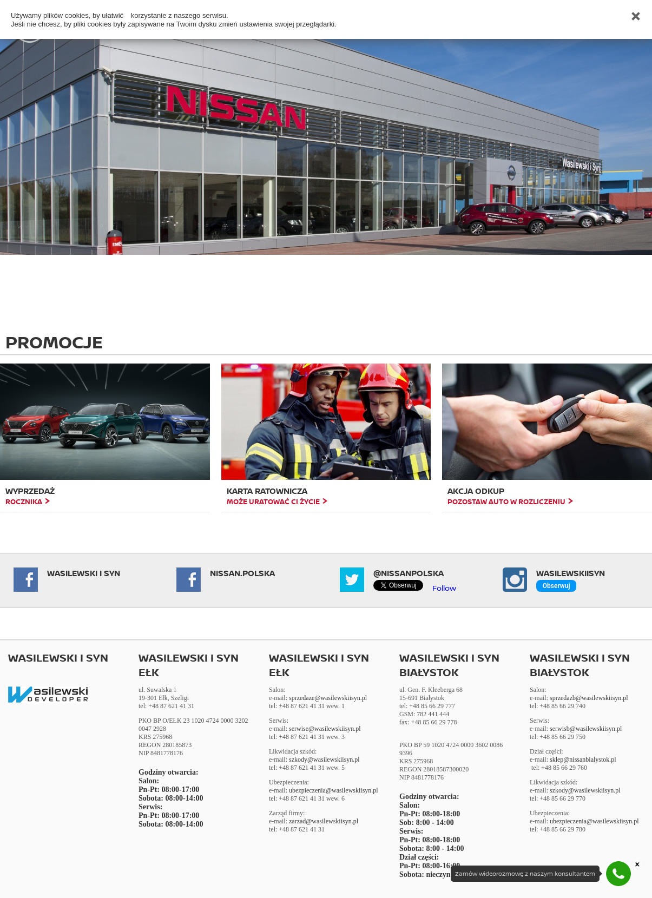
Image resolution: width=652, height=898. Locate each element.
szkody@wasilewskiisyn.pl (324, 759)
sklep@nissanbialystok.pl (583, 759)
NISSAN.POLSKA (242, 573)
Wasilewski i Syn (83, 573)
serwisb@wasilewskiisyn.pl (586, 728)
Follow (444, 588)
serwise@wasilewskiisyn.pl (325, 728)
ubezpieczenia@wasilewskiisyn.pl (333, 790)
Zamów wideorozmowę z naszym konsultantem (525, 873)
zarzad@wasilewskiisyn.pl (323, 821)
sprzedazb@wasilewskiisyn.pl (589, 698)
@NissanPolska (408, 573)
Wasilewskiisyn (570, 573)
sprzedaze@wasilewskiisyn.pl (328, 698)
